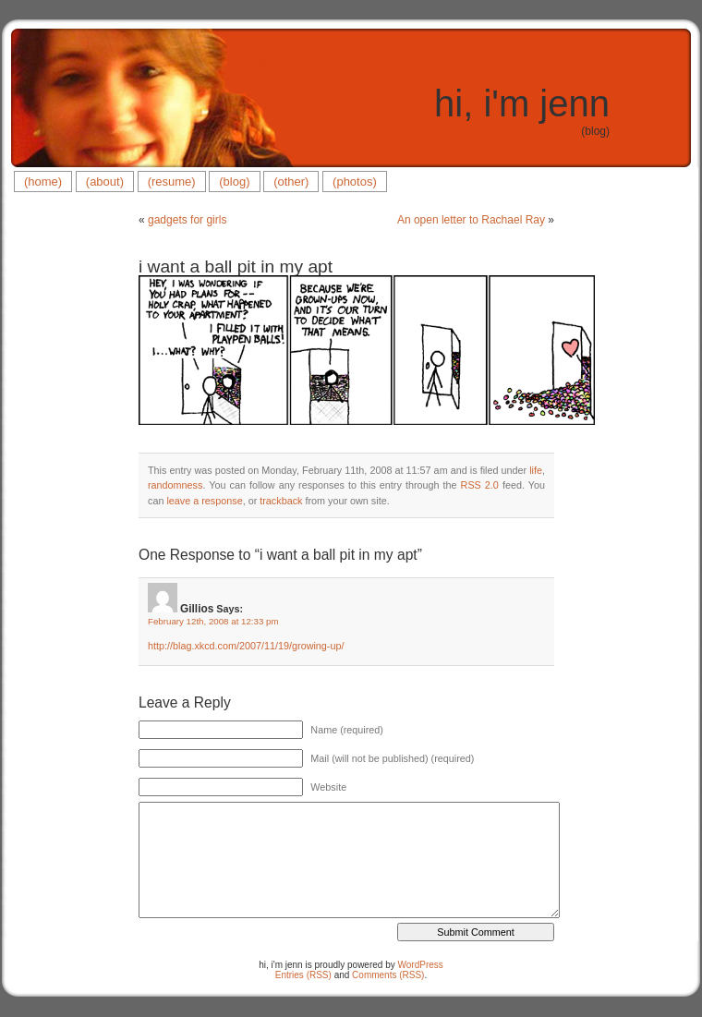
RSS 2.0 (480, 484)
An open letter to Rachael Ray (471, 219)
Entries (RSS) (303, 975)
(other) (291, 181)
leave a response (204, 500)
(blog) (234, 181)
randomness (175, 484)
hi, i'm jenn (522, 103)
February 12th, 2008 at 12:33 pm (213, 621)
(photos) (355, 181)
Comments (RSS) (388, 975)
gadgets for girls (187, 219)
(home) (43, 181)
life (535, 470)
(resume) (172, 181)
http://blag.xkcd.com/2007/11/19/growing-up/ (246, 645)
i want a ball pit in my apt (236, 266)
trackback (281, 500)
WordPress (420, 965)
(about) (105, 181)
